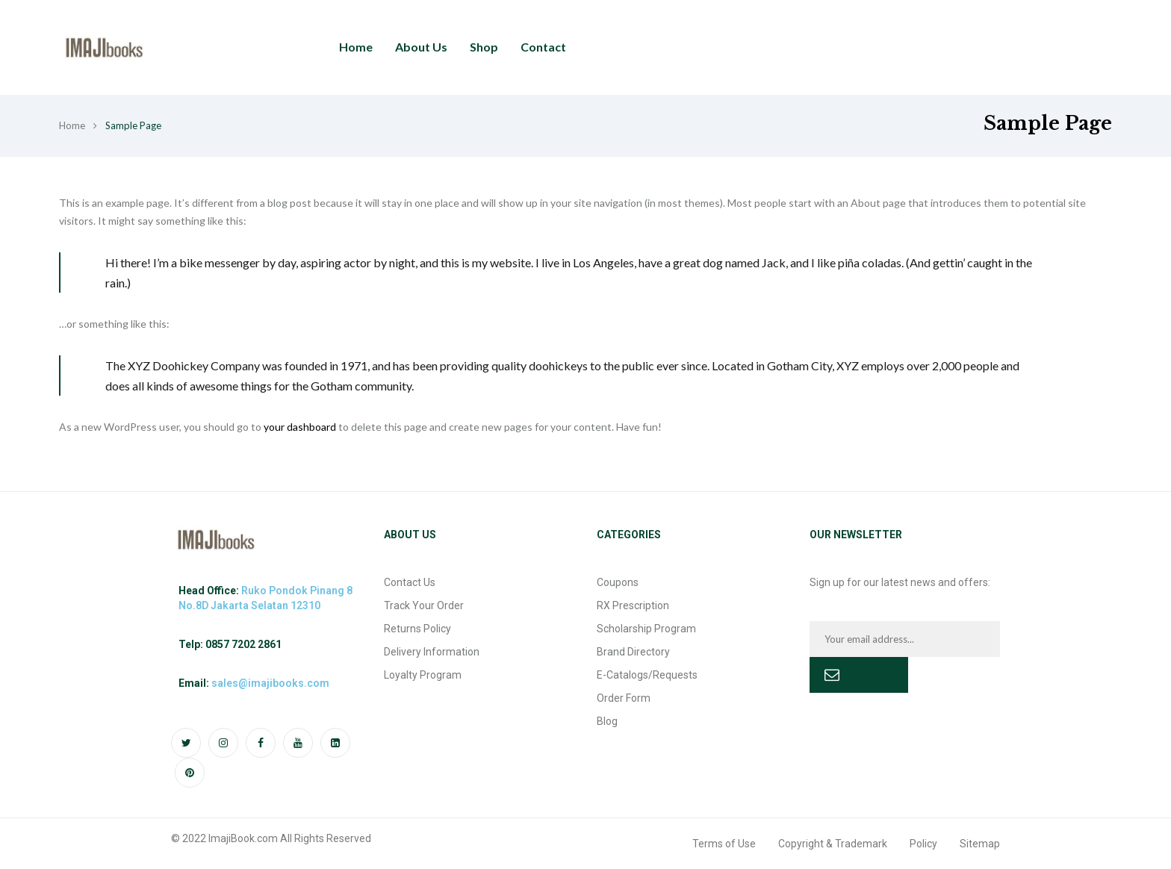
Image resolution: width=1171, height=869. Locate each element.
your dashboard (300, 426)
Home (72, 125)
